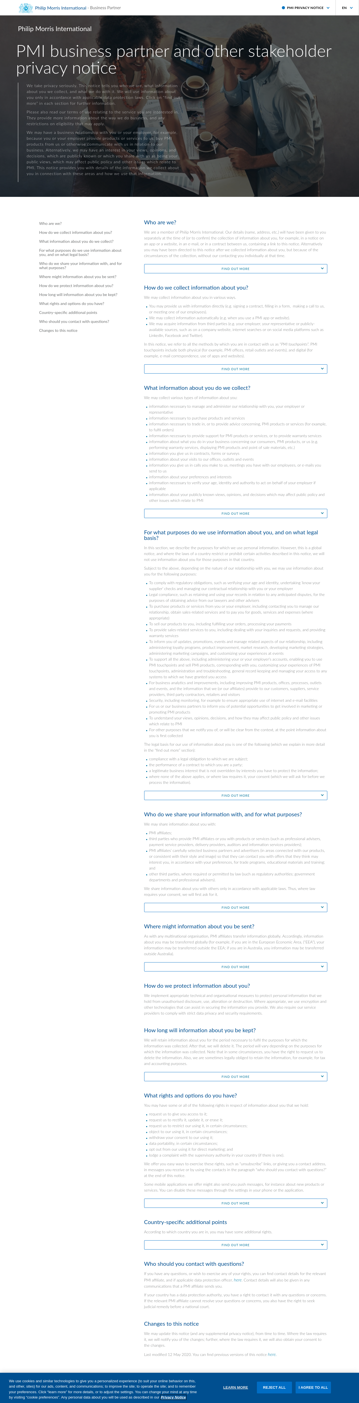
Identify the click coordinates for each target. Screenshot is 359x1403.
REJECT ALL (274, 1390)
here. (272, 1354)
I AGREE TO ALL (313, 1390)
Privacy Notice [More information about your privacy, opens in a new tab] (173, 1400)
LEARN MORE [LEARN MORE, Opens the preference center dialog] (235, 1390)
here (238, 1279)
